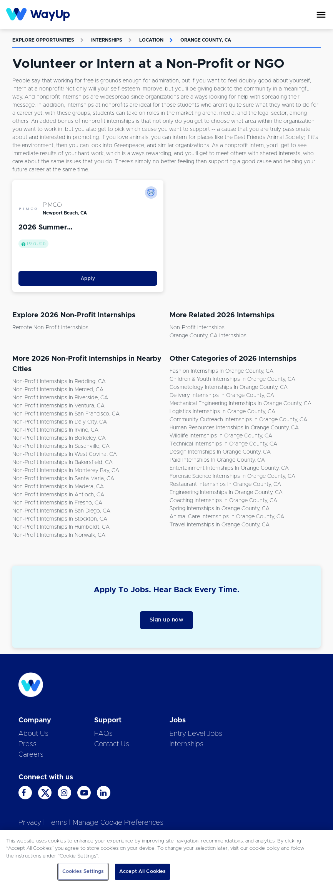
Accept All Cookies (142, 871)
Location (151, 40)
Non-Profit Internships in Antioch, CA (58, 494)
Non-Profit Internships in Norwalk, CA (58, 535)
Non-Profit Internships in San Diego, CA (61, 511)
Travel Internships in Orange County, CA (220, 525)
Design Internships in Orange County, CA (220, 452)
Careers (30, 754)
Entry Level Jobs (196, 733)
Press (27, 744)
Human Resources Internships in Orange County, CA (234, 427)
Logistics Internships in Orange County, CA (222, 411)
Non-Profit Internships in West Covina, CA (64, 454)
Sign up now (167, 620)
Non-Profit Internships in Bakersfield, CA (62, 462)
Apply (88, 278)
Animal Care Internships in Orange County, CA (227, 516)
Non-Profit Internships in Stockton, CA (59, 519)
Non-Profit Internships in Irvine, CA (55, 430)
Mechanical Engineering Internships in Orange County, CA (240, 403)
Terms (57, 822)
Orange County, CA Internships (208, 335)
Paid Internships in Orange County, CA (217, 460)
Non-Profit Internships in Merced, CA (57, 389)
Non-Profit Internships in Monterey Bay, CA (65, 470)
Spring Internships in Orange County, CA (220, 508)
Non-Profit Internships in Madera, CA (58, 486)
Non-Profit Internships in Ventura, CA (58, 406)
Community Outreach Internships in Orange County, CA (238, 419)
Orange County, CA (205, 40)
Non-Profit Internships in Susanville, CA (61, 446)
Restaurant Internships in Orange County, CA (225, 484)
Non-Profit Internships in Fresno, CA (57, 503)
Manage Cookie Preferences (118, 822)
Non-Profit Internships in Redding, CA (59, 381)
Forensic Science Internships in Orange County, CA (232, 476)
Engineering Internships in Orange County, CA (226, 492)
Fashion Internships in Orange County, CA (221, 371)
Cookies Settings (83, 871)
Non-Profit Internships (197, 327)
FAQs (103, 733)
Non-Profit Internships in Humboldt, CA (61, 527)
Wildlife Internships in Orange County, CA (221, 436)
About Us (33, 733)
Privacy (29, 822)
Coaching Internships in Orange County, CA (223, 500)
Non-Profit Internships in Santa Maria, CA (63, 478)
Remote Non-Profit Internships (50, 327)
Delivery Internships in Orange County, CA (222, 395)
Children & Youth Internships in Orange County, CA (232, 379)
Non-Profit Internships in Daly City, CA (59, 422)
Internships (106, 40)
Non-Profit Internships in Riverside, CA (60, 397)
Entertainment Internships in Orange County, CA (229, 468)
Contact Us (111, 744)
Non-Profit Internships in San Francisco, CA (66, 414)
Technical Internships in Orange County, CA (223, 444)
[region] (166, 858)
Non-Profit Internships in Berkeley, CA (59, 438)
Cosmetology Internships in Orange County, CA (229, 387)
